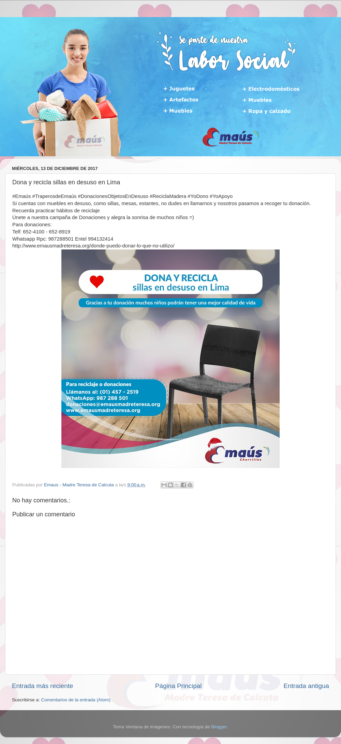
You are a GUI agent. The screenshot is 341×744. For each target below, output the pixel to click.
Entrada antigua (306, 685)
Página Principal (178, 685)
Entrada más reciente (42, 685)
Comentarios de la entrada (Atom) (75, 699)
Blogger (219, 726)
